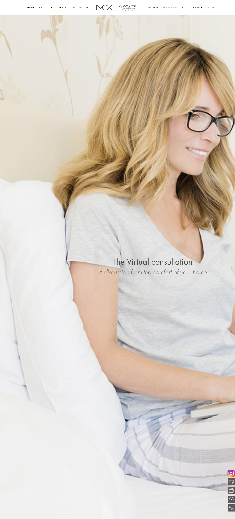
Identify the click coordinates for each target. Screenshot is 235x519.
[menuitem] (30, 7)
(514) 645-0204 (230, 508)
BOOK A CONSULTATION (230, 490)
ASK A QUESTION (230, 499)
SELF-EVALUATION (230, 481)
